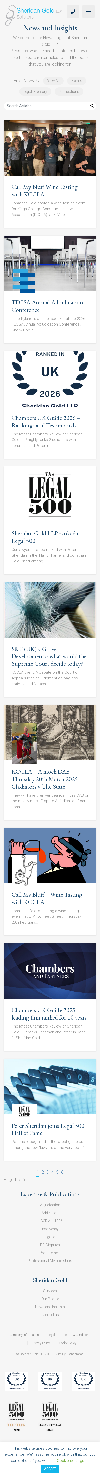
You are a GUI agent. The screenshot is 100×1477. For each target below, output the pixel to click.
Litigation (50, 1237)
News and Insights (50, 1307)
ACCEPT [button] (50, 1469)
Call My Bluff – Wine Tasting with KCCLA (47, 898)
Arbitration (50, 1213)
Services (50, 1291)
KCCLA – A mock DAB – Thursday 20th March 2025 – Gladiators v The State (47, 779)
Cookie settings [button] (70, 1460)
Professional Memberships (50, 1261)
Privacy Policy (41, 1343)
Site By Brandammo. (70, 1354)
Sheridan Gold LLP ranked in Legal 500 (47, 537)
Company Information (24, 1335)
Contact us (50, 1315)
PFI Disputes (50, 1245)
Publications (69, 91)
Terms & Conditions (77, 1335)
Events (76, 81)
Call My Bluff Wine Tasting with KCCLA (45, 190)
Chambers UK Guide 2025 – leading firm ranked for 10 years (49, 1013)
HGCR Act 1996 (50, 1221)
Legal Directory (35, 91)
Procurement (50, 1253)
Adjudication (50, 1205)
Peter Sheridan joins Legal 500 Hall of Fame (48, 1129)
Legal (51, 1335)
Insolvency (50, 1229)
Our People (50, 1299)
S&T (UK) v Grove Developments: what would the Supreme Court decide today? (49, 656)
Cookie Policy (67, 1343)
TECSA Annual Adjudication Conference (47, 306)
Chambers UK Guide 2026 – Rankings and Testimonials (46, 421)
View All (53, 81)
